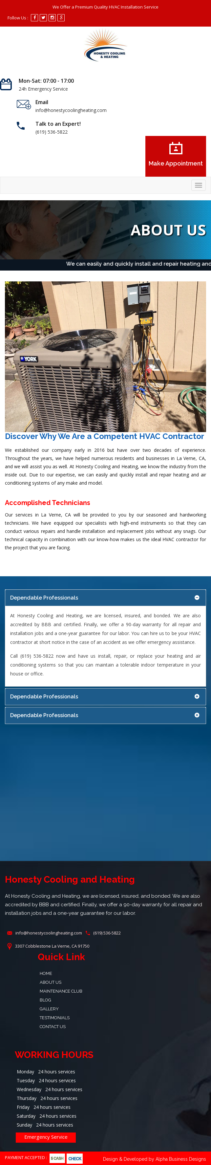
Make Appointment (176, 154)
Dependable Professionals (44, 598)
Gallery (49, 1008)
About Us (50, 982)
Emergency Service (46, 1136)
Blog (45, 1000)
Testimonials (55, 1017)
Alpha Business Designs (181, 1159)
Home (46, 973)
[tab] (105, 598)
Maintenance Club (61, 991)
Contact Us (53, 1026)
